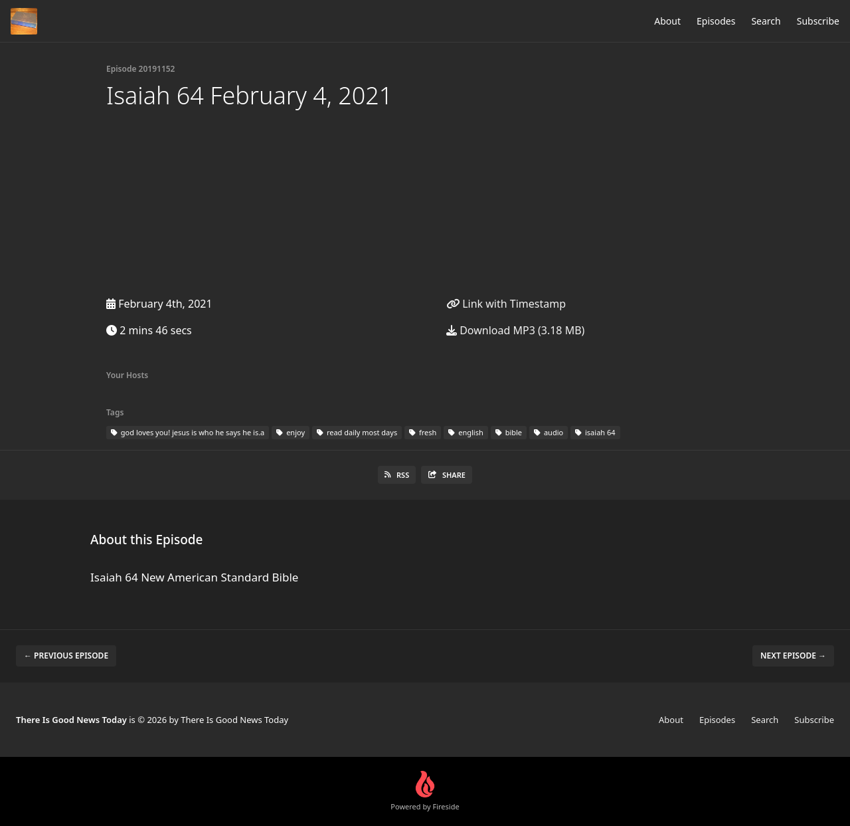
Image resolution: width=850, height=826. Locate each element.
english (465, 432)
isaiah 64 (595, 432)
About (667, 21)
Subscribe (818, 21)
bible (508, 432)
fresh (422, 432)
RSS (396, 475)
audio (548, 432)
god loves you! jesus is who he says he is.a (187, 432)
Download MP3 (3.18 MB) (515, 330)
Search (765, 21)
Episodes (716, 21)
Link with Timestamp (506, 303)
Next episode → (793, 655)
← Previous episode (66, 655)
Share (447, 475)
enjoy (290, 432)
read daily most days (357, 432)
